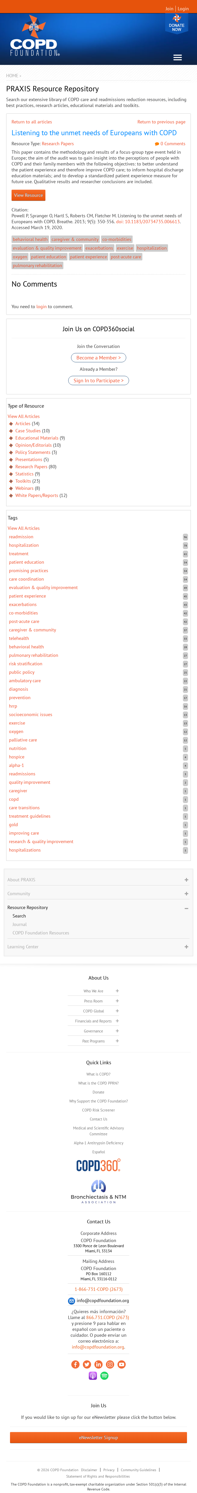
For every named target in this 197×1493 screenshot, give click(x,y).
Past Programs (93, 1041)
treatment (18, 554)
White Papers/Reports (36, 495)
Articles (23, 423)
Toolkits (23, 481)
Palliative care (23, 740)
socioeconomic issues (30, 714)
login (41, 306)
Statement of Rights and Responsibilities (98, 1476)
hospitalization (152, 248)
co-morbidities (116, 239)
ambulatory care (25, 681)
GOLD (13, 824)
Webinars (24, 488)
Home (12, 76)
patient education (48, 257)
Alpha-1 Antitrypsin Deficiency (98, 1142)
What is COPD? (98, 1074)
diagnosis (18, 689)
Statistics (24, 474)
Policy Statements (33, 452)
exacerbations (99, 248)
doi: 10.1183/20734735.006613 (148, 222)
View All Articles (24, 416)
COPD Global (93, 1011)
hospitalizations (25, 850)
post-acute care (126, 257)
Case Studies (28, 431)
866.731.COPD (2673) (107, 1317)
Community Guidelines (138, 1470)
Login (183, 9)
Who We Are (93, 991)
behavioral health (30, 239)
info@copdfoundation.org (98, 1347)
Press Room (93, 1001)
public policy (21, 672)
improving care (24, 833)
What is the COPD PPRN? (98, 1083)
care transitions (24, 808)
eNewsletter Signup (98, 1437)
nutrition (17, 748)
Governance (93, 1031)
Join (169, 9)
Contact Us (98, 1119)
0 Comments (170, 144)
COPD (14, 799)
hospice (16, 757)
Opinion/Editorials (33, 445)
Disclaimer (89, 1470)
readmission (21, 537)
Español (98, 1151)
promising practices (28, 570)
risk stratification (25, 664)
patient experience (88, 257)
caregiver (18, 791)
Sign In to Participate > (99, 380)
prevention (20, 697)
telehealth (19, 638)
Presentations (28, 459)
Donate (176, 23)
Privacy (109, 1470)
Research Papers (58, 144)
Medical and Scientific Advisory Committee (98, 1131)
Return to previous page (161, 122)
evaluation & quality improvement (47, 248)
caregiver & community (75, 239)
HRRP (13, 706)
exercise (125, 248)
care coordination (26, 579)
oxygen (20, 257)
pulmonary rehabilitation (37, 265)
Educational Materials (36, 438)
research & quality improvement (41, 841)
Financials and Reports (93, 1021)
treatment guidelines (30, 816)
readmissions (22, 774)
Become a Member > (98, 357)
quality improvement (29, 782)
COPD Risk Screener (98, 1110)
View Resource (28, 195)
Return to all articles (32, 122)
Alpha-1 (16, 765)
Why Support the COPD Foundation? (98, 1101)
